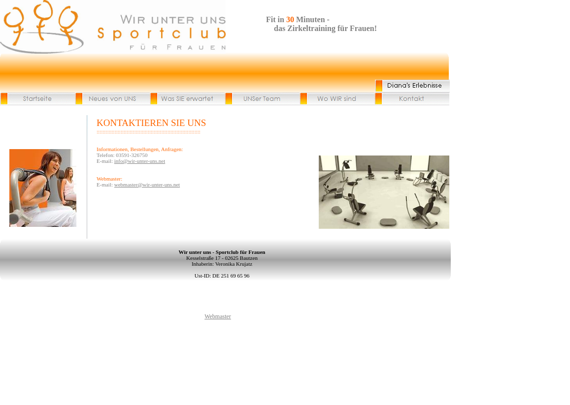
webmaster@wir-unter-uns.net (147, 184)
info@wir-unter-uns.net (139, 161)
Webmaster (217, 316)
